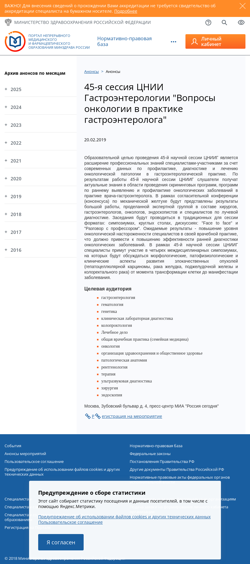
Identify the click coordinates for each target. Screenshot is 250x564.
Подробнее (125, 11)
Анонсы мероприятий (25, 453)
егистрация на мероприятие (132, 416)
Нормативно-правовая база (124, 41)
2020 (16, 178)
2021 (16, 161)
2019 (16, 196)
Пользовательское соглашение (34, 461)
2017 (16, 232)
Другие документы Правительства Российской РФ (177, 469)
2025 (16, 89)
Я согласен (61, 542)
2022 (16, 143)
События (13, 445)
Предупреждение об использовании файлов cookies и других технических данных (62, 472)
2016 (16, 250)
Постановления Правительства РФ (162, 461)
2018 (16, 214)
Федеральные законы (150, 453)
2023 (16, 125)
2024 (16, 107)
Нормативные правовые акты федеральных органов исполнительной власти (180, 479)
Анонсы (91, 71)
